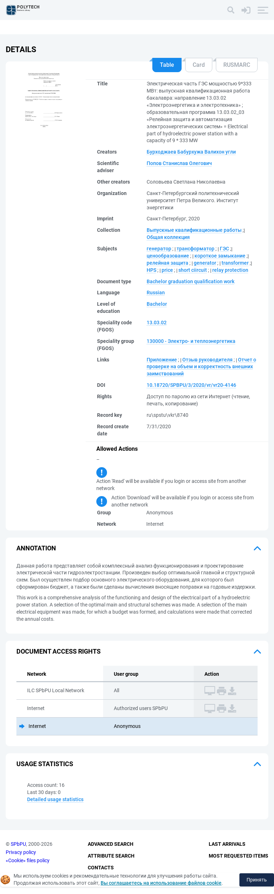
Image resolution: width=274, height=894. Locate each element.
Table (167, 64)
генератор (159, 248)
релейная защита (167, 263)
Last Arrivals (227, 844)
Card (199, 64)
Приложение (162, 360)
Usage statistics (44, 764)
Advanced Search (110, 844)
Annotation (36, 548)
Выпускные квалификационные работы (194, 230)
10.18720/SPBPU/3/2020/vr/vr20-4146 (191, 385)
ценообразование (168, 256)
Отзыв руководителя (207, 360)
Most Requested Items (238, 856)
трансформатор (195, 248)
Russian (156, 292)
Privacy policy (21, 852)
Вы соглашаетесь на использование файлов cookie (161, 883)
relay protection (230, 270)
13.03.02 (157, 322)
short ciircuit (192, 270)
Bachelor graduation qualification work (190, 281)
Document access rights (58, 651)
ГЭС (224, 248)
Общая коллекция (168, 237)
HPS (151, 270)
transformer (235, 263)
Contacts (101, 867)
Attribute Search (111, 856)
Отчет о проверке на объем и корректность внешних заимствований (201, 367)
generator (205, 263)
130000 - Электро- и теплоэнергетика (191, 341)
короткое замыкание (219, 256)
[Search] (230, 10)
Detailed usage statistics (55, 799)
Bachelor (157, 304)
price (167, 270)
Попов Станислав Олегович (179, 163)
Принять (257, 880)
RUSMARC (236, 64)
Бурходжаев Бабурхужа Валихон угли (191, 152)
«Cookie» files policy (28, 860)
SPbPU (18, 844)
